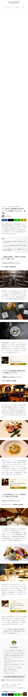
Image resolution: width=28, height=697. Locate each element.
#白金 (15, 686)
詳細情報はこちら (18, 364)
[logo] (14, 2)
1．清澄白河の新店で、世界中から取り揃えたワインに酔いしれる (14, 242)
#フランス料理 (12, 684)
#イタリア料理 (5, 684)
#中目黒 (18, 684)
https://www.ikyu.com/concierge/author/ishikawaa (13, 680)
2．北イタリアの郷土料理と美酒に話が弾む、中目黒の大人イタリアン (14, 246)
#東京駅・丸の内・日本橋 (7, 686)
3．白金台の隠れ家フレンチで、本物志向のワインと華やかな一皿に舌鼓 (14, 250)
